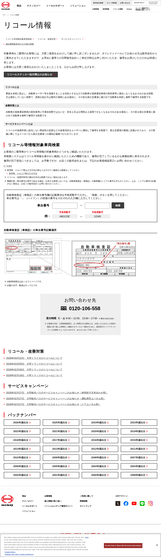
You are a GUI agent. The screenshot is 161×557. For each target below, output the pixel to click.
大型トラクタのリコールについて (35, 358)
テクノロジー (34, 6)
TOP (4, 15)
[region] (80, 545)
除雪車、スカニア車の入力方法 (23, 173)
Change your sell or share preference (19, 554)
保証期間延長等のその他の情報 (20, 44)
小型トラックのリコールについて (35, 375)
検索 (117, 205)
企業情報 (95, 9)
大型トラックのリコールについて (35, 363)
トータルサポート (55, 6)
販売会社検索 (98, 3)
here (86, 537)
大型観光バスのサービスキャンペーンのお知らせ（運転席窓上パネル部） (58, 398)
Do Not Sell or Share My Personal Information (123, 545)
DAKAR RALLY (139, 2)
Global (129, 9)
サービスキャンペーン (72, 39)
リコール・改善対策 (47, 39)
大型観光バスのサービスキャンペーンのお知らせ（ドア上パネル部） (56, 404)
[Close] (157, 545)
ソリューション (78, 6)
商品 (19, 6)
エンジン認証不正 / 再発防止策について (142, 9)
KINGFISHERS (153, 3)
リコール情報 (118, 9)
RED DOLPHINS (153, 2)
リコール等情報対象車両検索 (19, 39)
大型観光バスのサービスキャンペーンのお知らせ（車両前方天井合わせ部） (59, 392)
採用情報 (106, 9)
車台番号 (43, 205)
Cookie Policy (10, 552)
